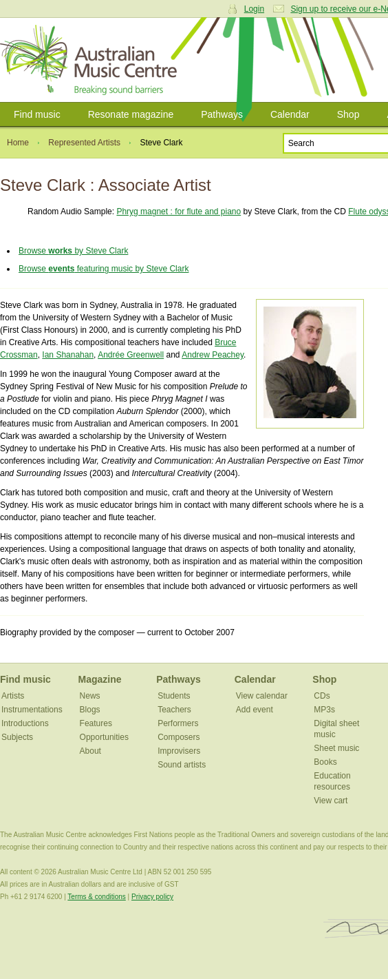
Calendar (290, 114)
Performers (178, 723)
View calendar (262, 696)
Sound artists (182, 765)
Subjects (17, 737)
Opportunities (104, 737)
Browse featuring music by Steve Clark (103, 269)
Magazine (100, 679)
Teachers (174, 709)
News (90, 696)
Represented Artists (84, 142)
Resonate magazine (131, 114)
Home (18, 142)
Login (254, 9)
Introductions (25, 723)
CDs (322, 696)
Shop (348, 114)
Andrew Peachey (213, 355)
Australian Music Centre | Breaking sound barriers (91, 60)
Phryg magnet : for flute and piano (178, 211)
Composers (179, 737)
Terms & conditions (96, 896)
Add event (254, 709)
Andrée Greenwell (131, 355)
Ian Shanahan (68, 355)
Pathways (222, 114)
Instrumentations (32, 709)
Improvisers (179, 751)
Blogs (90, 709)
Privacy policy (152, 896)
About (90, 751)
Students (174, 696)
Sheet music (336, 748)
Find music (37, 114)
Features (96, 723)
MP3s (324, 709)
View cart (330, 800)
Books (325, 762)
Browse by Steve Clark (73, 251)
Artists (12, 696)
